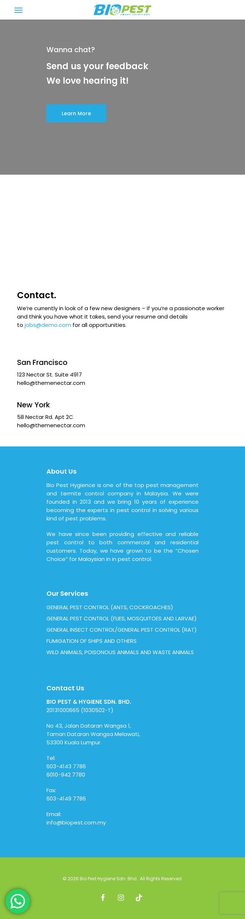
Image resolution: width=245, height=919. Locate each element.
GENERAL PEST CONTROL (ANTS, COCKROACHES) (109, 607)
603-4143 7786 (66, 766)
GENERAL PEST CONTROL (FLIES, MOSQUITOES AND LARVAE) (121, 618)
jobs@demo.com (48, 325)
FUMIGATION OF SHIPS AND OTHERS (91, 641)
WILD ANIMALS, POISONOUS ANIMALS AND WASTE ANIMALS (120, 652)
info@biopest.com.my (76, 822)
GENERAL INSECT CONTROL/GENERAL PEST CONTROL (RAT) (121, 629)
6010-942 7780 (65, 774)
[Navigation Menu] (18, 9)
